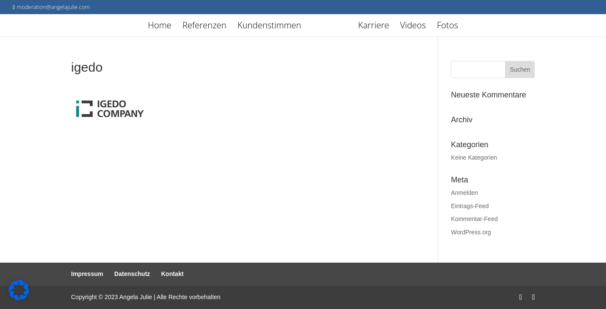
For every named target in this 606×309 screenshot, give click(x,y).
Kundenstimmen (269, 26)
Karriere (373, 26)
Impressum (87, 273)
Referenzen (204, 26)
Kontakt (172, 273)
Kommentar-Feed (474, 218)
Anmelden (464, 192)
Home (159, 26)
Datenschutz (132, 273)
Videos (413, 26)
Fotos (447, 26)
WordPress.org (471, 232)
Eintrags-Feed (470, 206)
